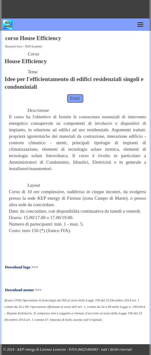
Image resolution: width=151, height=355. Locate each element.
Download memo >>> (23, 290)
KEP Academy (33, 46)
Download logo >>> (21, 267)
